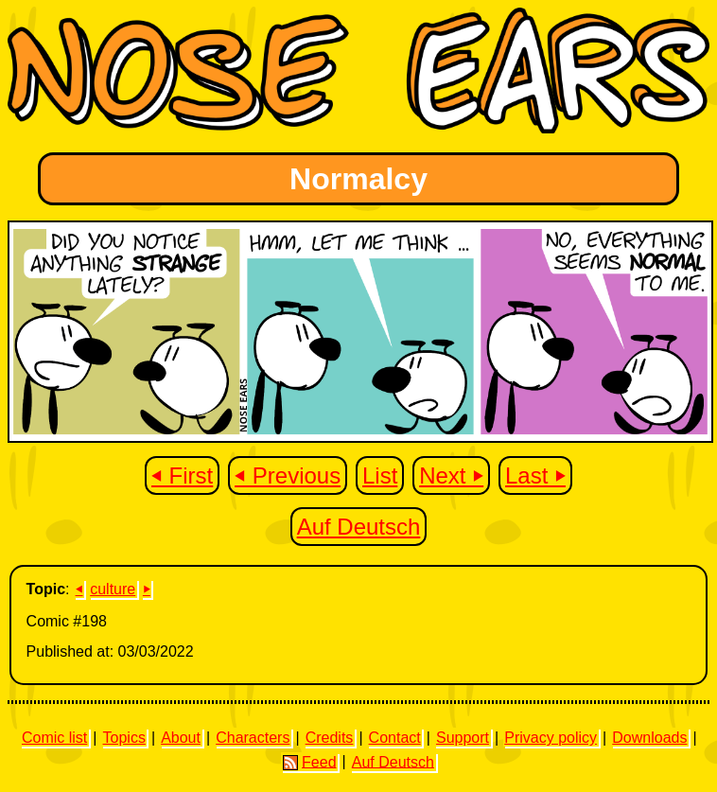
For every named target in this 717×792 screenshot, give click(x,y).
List (379, 475)
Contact (395, 738)
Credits (330, 738)
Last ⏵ (535, 475)
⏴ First (182, 475)
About (181, 738)
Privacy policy (550, 738)
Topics (124, 738)
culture (112, 589)
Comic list (54, 738)
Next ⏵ (451, 475)
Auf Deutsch (359, 526)
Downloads (649, 738)
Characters (252, 738)
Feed (309, 761)
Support (462, 738)
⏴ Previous (288, 475)
